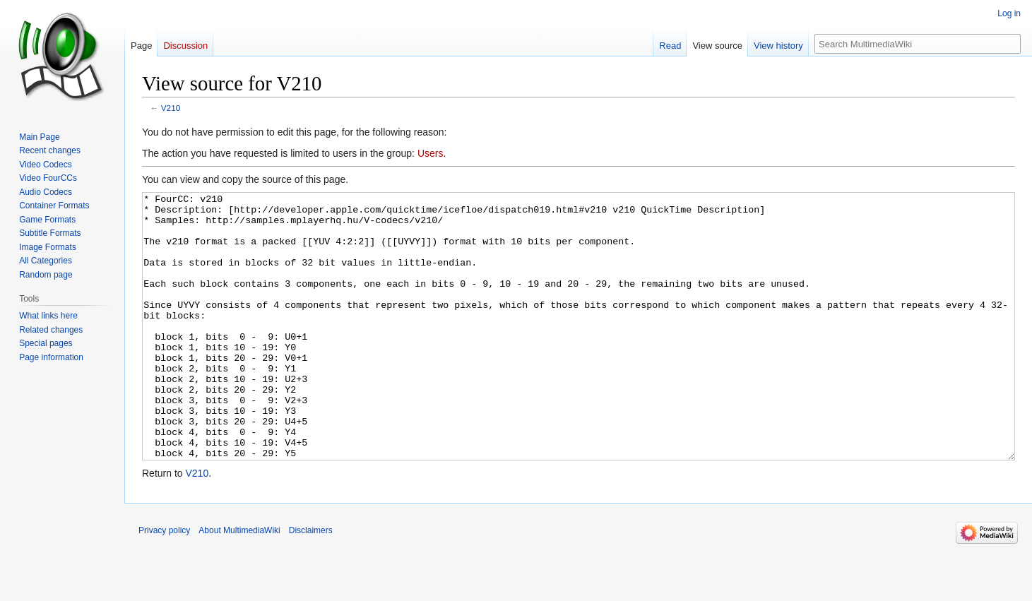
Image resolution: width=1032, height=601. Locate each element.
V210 (170, 107)
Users (430, 153)
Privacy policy (164, 583)
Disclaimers (311, 583)
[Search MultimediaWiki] (917, 44)
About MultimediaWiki (239, 583)
